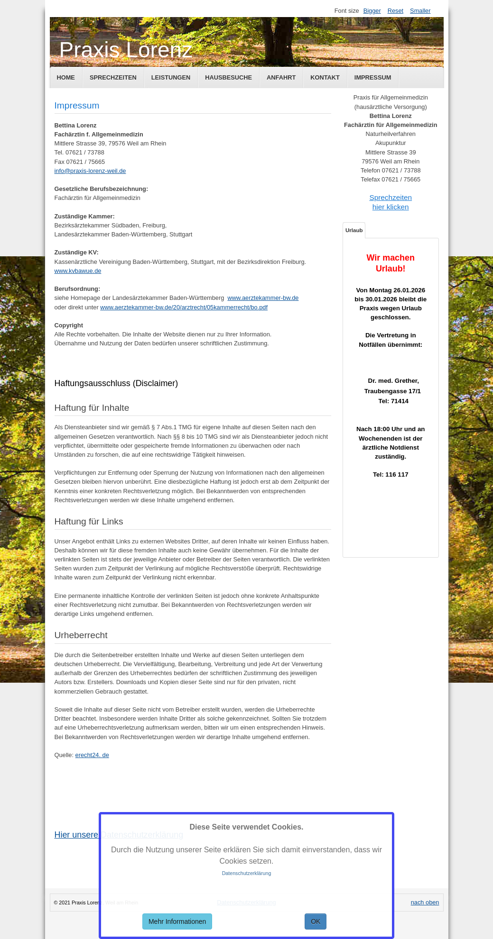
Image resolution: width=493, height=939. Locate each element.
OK (315, 921)
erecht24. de (92, 754)
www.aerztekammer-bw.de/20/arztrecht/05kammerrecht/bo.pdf (184, 307)
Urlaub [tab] (354, 230)
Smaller (420, 10)
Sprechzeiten (113, 77)
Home (66, 77)
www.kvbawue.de (78, 270)
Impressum (372, 77)
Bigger (372, 10)
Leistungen (170, 77)
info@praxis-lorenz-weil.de (90, 170)
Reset (395, 10)
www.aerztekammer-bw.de (262, 297)
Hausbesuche (228, 77)
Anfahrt (281, 77)
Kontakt (325, 77)
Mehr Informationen (177, 921)
